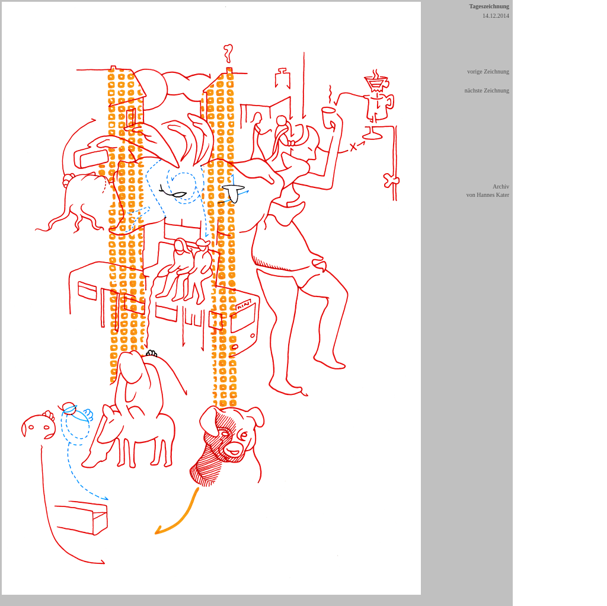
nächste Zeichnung (487, 90)
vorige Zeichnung (488, 71)
